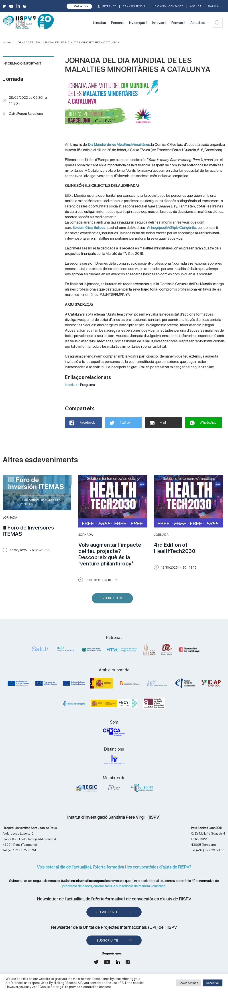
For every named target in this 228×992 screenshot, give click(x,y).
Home (7, 42)
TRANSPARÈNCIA (134, 6)
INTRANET (109, 6)
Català (213, 6)
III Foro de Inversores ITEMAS (28, 530)
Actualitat (197, 23)
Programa (87, 385)
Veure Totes (113, 599)
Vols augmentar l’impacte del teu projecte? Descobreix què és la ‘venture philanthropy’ (109, 554)
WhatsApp (203, 423)
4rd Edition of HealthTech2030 (174, 548)
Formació (178, 23)
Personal (117, 23)
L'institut (99, 23)
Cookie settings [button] (188, 983)
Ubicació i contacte (168, 6)
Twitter (120, 423)
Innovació (159, 23)
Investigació (138, 23)
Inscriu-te (72, 385)
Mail (158, 423)
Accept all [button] (212, 983)
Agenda (196, 6)
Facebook (82, 423)
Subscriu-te (107, 912)
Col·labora (81, 6)
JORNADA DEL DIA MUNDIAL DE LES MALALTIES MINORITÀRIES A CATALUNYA (68, 42)
